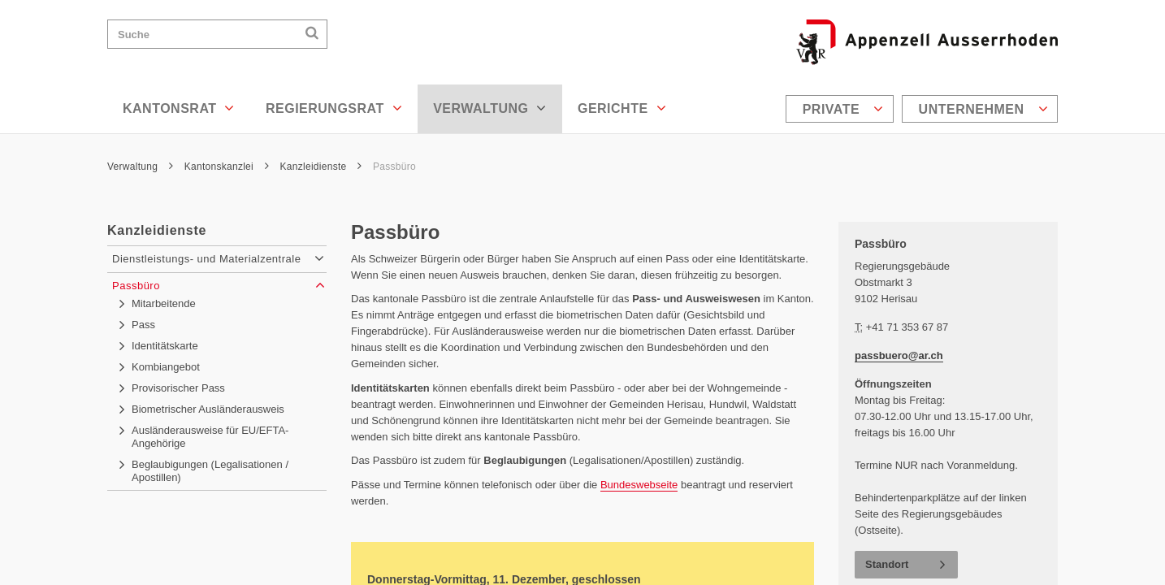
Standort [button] (886, 564)
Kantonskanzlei (226, 166)
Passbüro (394, 166)
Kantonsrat (179, 108)
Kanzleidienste (321, 166)
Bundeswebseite (639, 485)
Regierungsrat (334, 108)
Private (843, 109)
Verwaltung (490, 108)
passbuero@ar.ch (899, 355)
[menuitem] (842, 108)
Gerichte (622, 108)
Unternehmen (983, 109)
